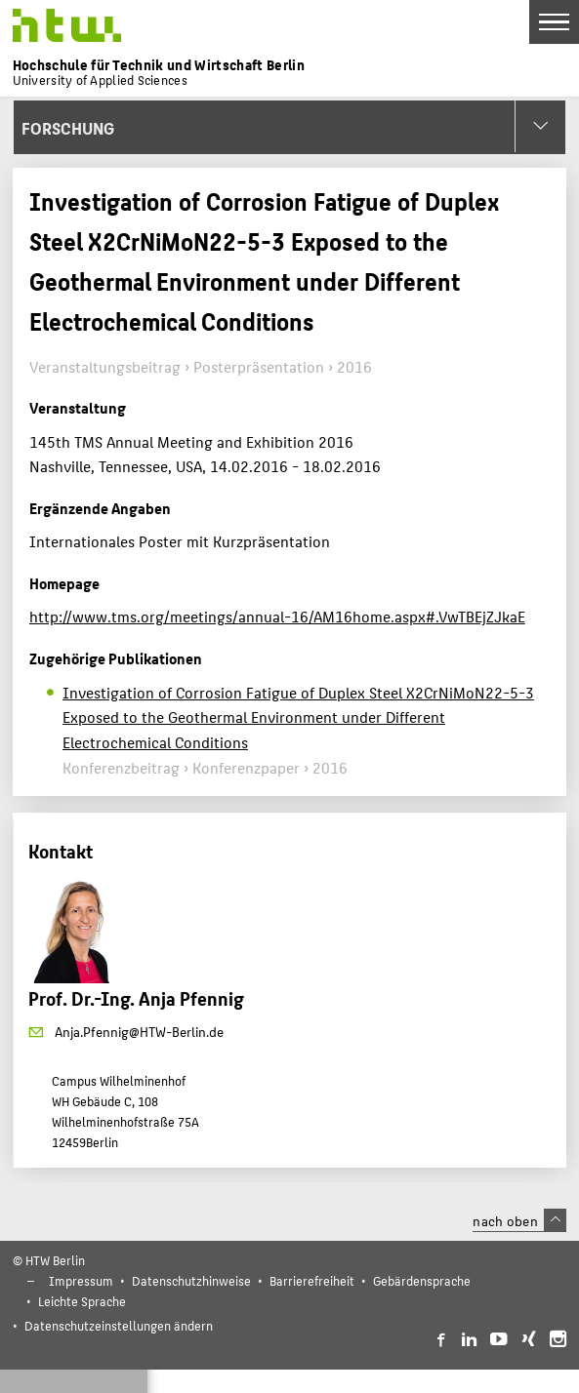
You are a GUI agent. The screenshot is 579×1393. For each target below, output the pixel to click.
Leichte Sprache (82, 1301)
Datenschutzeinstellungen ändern (118, 1325)
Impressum (81, 1280)
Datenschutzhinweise (191, 1280)
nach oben (519, 1220)
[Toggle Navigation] (554, 22)
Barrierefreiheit (311, 1280)
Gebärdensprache (422, 1280)
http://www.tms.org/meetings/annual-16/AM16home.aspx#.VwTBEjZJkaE (277, 616)
